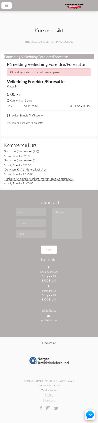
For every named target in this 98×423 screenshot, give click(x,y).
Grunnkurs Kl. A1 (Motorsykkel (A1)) (25, 169)
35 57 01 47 (49, 309)
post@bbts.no (49, 320)
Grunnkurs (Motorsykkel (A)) (20, 160)
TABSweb (43, 385)
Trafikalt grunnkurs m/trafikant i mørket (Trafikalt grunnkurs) (38, 178)
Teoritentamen (49, 390)
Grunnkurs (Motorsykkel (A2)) (21, 151)
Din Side (49, 395)
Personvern (49, 399)
